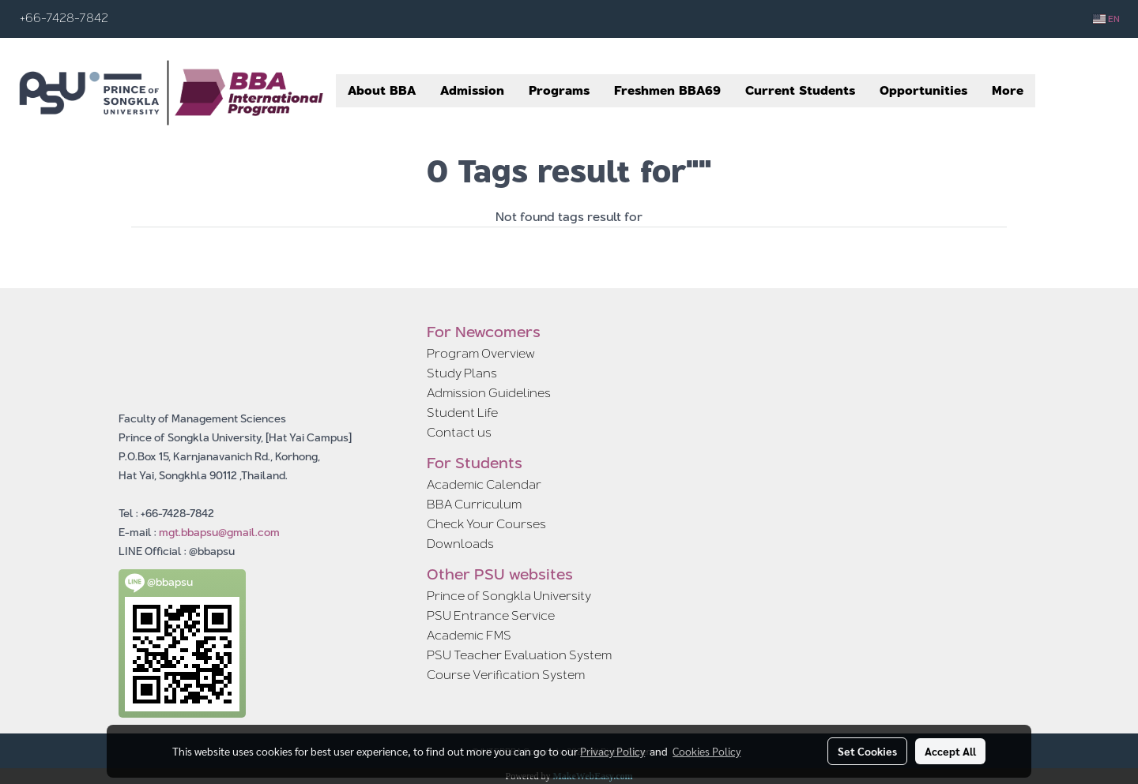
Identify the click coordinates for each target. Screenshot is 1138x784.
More (1007, 90)
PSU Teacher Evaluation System (519, 655)
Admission (472, 90)
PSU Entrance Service (491, 615)
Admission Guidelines (489, 393)
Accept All (950, 751)
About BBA (382, 90)
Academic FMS (469, 635)
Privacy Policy (612, 751)
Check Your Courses (486, 524)
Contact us (459, 432)
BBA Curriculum (474, 504)
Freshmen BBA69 (667, 90)
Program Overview (481, 353)
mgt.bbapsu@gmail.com (219, 532)
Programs (559, 90)
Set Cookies (867, 751)
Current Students (800, 90)
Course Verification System (506, 675)
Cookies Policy (706, 751)
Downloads (460, 543)
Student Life (462, 412)
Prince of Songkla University (509, 596)
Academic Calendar (484, 484)
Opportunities (923, 90)
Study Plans (462, 373)
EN (1106, 19)
